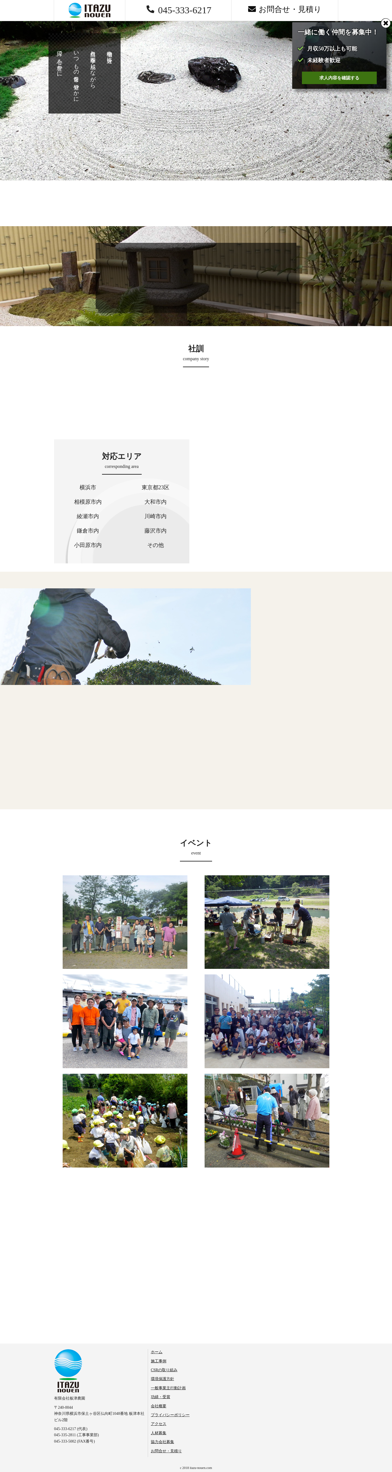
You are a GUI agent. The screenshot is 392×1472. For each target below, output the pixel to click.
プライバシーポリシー (170, 1415)
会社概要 (158, 1406)
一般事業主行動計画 (168, 1388)
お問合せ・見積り (166, 1451)
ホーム (156, 1352)
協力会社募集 (162, 1442)
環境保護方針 (162, 1379)
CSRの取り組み (164, 1370)
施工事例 (158, 1361)
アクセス (158, 1424)
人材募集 (158, 1433)
